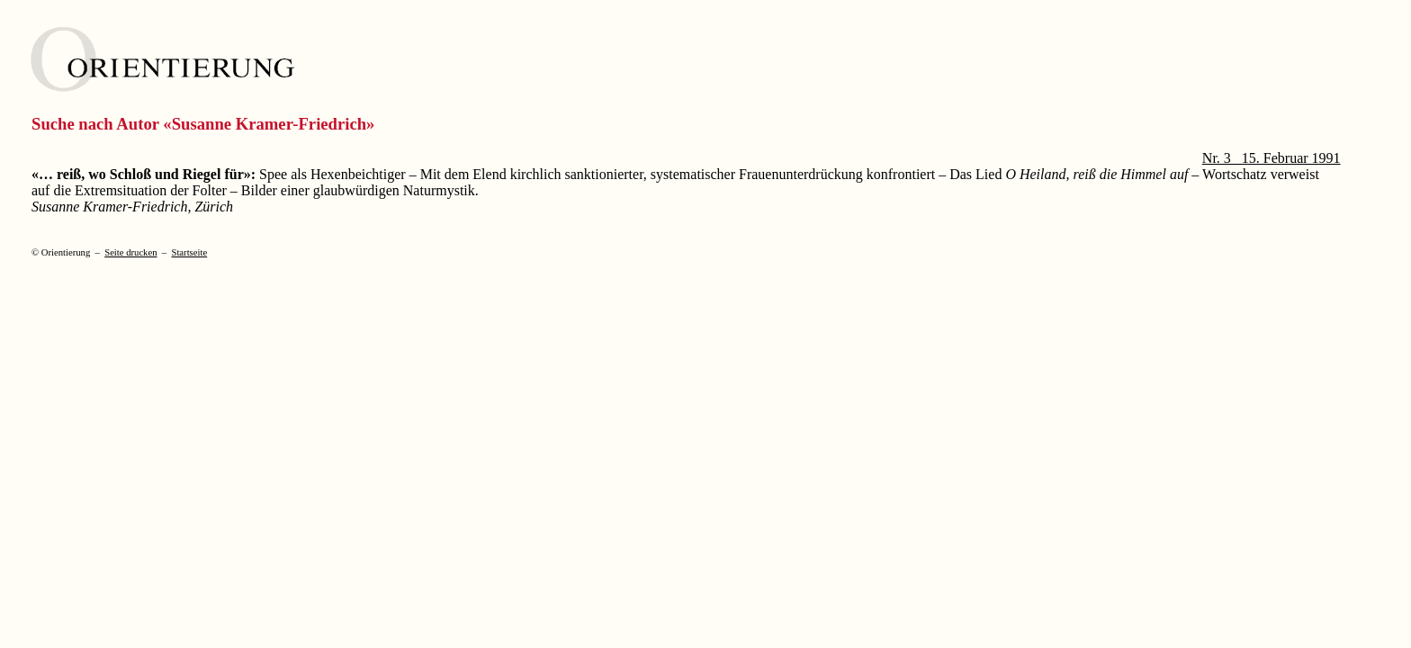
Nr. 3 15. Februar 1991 (1271, 158)
